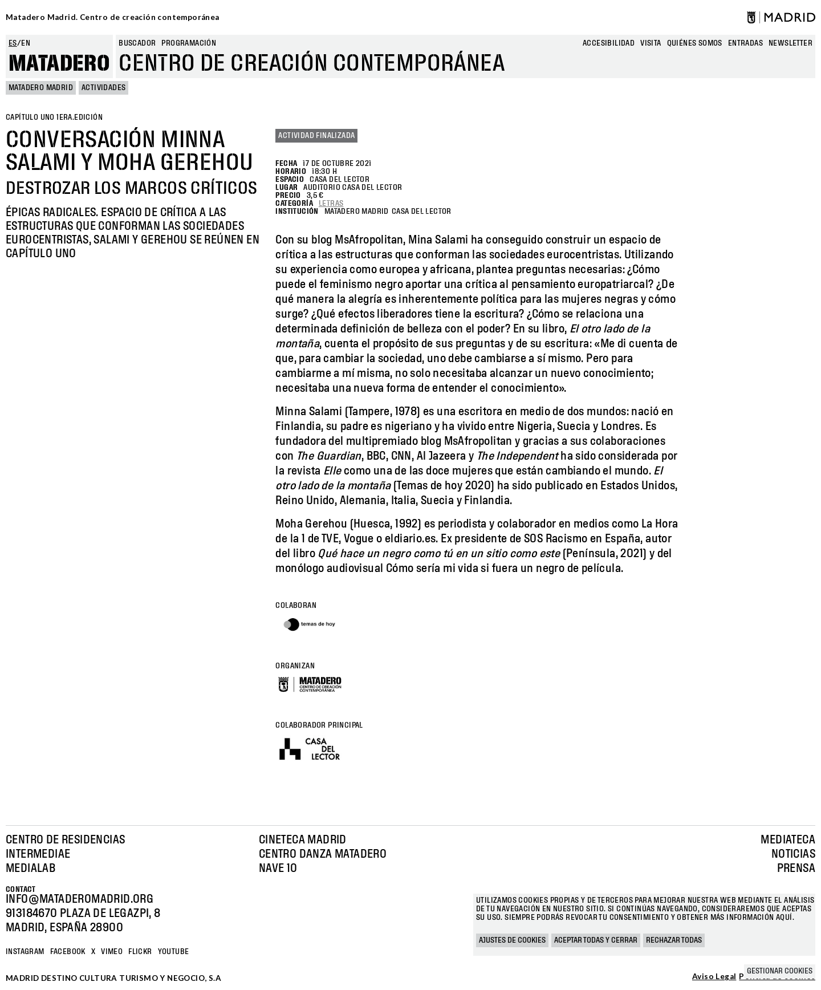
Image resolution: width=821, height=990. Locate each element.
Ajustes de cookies (512, 940)
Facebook (68, 952)
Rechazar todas (674, 940)
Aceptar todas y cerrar (595, 940)
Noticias (793, 854)
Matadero (59, 63)
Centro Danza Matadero (323, 854)
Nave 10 (278, 868)
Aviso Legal (714, 977)
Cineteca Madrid (303, 840)
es (13, 43)
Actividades (103, 88)
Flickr (140, 952)
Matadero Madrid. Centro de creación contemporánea (113, 17)
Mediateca (788, 840)
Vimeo (112, 952)
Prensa (796, 868)
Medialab (30, 868)
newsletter (790, 43)
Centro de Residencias (65, 840)
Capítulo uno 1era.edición (54, 117)
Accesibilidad (609, 43)
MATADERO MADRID (41, 88)
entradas (745, 43)
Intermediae (38, 854)
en (25, 43)
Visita (650, 43)
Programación (188, 43)
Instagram (25, 952)
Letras (331, 204)
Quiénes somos (694, 43)
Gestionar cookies (779, 971)
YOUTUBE (173, 952)
